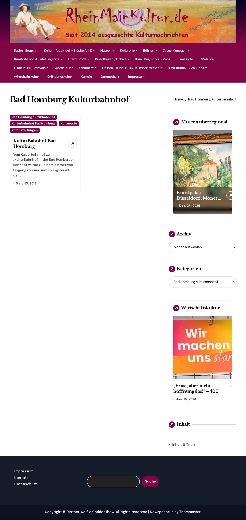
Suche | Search (25, 50)
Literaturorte (79, 59)
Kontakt (86, 77)
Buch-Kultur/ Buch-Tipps (187, 68)
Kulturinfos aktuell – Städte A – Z (69, 50)
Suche (150, 482)
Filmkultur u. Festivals (31, 68)
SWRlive (207, 59)
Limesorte (187, 59)
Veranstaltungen (25, 130)
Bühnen (150, 50)
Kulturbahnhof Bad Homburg (33, 123)
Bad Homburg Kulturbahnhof (33, 117)
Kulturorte (129, 50)
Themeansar (190, 512)
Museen (107, 50)
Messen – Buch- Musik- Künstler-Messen (132, 68)
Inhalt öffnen (183, 445)
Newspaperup (162, 512)
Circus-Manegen (176, 50)
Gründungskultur (59, 77)
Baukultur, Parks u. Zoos (154, 59)
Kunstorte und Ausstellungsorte (38, 59)
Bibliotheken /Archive (112, 59)
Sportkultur (63, 68)
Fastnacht (87, 68)
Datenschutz (110, 77)
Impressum (136, 77)
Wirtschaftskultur (26, 77)
